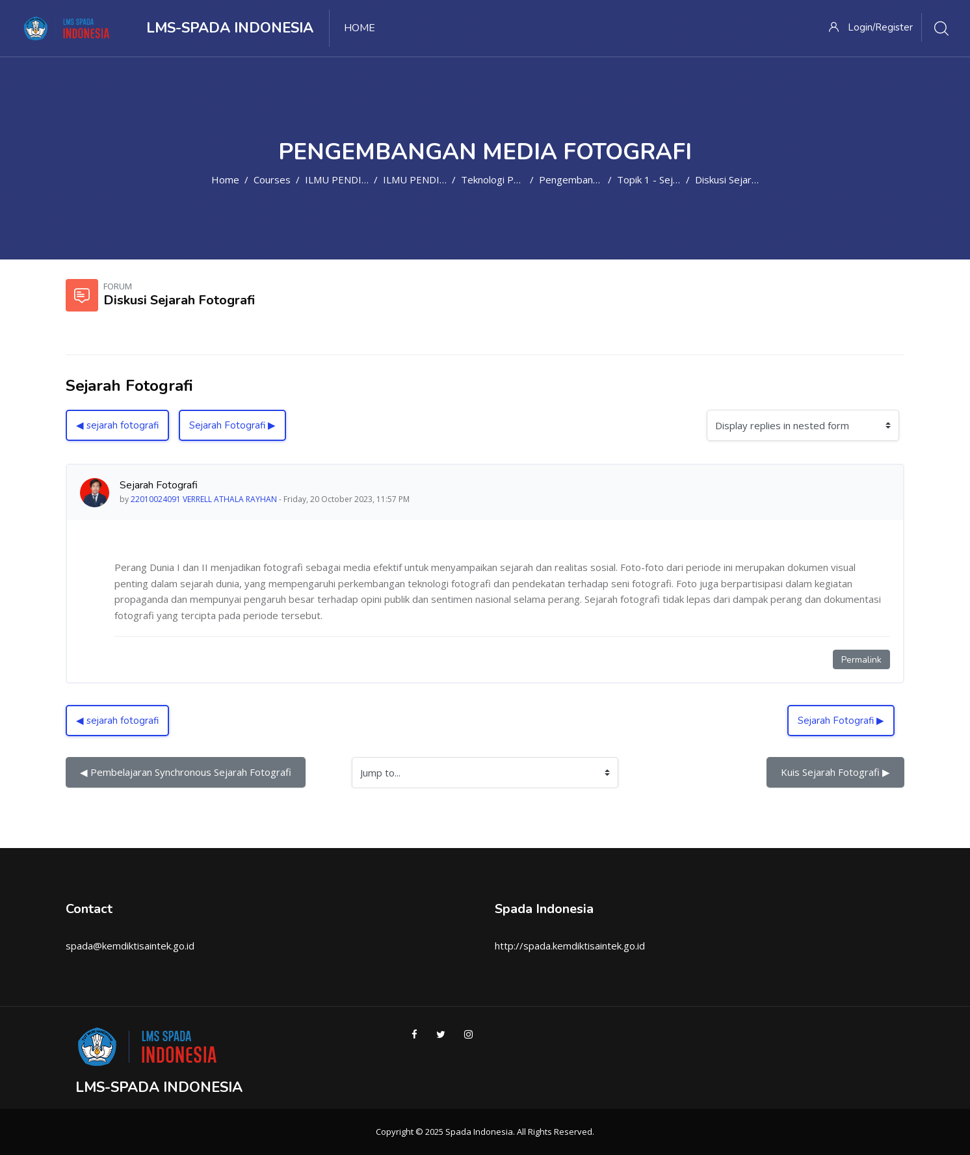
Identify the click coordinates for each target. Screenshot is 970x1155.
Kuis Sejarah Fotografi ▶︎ (835, 771)
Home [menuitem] (359, 28)
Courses (272, 179)
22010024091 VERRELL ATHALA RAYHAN (204, 499)
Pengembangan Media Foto (600, 179)
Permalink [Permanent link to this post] (861, 660)
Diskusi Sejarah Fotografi (750, 179)
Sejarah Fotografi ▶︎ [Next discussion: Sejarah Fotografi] (232, 425)
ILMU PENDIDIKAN (348, 179)
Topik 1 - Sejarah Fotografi (677, 179)
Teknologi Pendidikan (508, 179)
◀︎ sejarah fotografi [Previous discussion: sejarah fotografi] (117, 425)
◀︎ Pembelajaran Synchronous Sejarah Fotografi (185, 771)
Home (225, 179)
